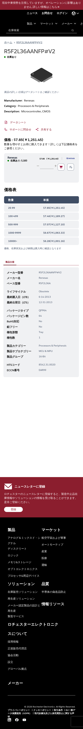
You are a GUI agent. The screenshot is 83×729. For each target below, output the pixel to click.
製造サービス (16, 616)
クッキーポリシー (42, 710)
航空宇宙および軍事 (54, 537)
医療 (44, 558)
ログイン (62, 13)
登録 (13, 509)
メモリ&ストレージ (19, 562)
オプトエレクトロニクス (23, 568)
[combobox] (36, 30)
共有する (46, 129)
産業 (44, 551)
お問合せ (47, 13)
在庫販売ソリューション (23, 591)
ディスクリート (17, 548)
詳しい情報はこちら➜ (46, 7)
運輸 (44, 564)
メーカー (69, 23)
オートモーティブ (52, 544)
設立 (10, 661)
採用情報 (13, 641)
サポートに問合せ (20, 129)
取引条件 (58, 710)
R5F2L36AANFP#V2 (29, 42)
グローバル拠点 (17, 668)
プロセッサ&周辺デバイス (23, 575)
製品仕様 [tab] (9, 262)
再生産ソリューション (21, 598)
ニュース (32, 13)
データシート (18, 122)
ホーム (8, 42)
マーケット (48, 23)
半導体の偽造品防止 (54, 591)
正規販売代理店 (17, 648)
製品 (31, 23)
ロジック (13, 555)
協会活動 (13, 655)
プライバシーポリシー (19, 710)
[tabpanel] (41, 322)
